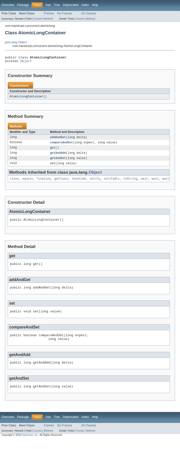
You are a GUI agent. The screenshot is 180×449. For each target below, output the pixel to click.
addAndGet (58, 139)
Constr (38, 18)
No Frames (64, 13)
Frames (49, 13)
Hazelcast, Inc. (30, 444)
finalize (44, 182)
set (52, 166)
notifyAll (112, 182)
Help (95, 5)
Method (48, 18)
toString (130, 182)
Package (23, 5)
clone (14, 182)
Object (26, 62)
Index (85, 5)
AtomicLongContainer (26, 98)
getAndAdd (58, 156)
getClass (61, 182)
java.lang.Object (16, 42)
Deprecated (71, 5)
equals (27, 182)
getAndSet (58, 161)
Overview (7, 5)
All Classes (88, 13)
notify (95, 182)
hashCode (79, 182)
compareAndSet (61, 145)
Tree (57, 5)
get (52, 150)
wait (144, 182)
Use (48, 5)
